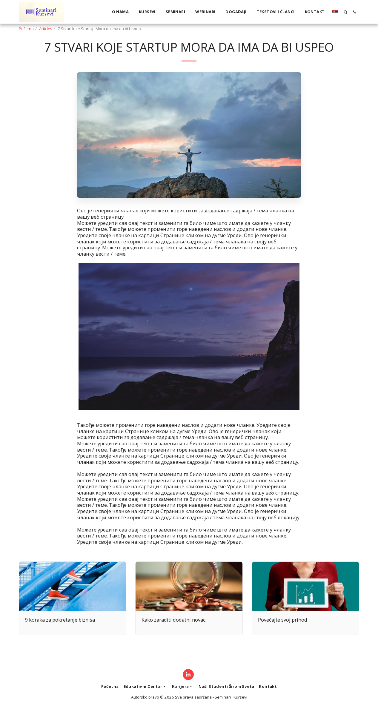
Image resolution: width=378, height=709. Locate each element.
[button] (345, 12)
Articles (45, 28)
